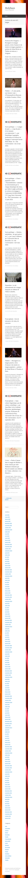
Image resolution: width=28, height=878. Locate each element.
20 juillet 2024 (8, 165)
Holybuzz (10, 8)
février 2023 (7, 590)
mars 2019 (7, 689)
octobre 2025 (8, 527)
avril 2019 (7, 687)
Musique (7, 845)
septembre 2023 (8, 576)
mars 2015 (7, 784)
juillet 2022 (7, 605)
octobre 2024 (8, 548)
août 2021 (7, 628)
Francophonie (15, 341)
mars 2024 (7, 563)
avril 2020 (7, 662)
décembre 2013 (8, 811)
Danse (6, 832)
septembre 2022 (8, 601)
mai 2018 (7, 710)
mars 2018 (7, 715)
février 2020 (7, 666)
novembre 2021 (8, 622)
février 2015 (7, 786)
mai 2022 (7, 609)
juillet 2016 (7, 755)
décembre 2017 (8, 721)
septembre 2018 (8, 702)
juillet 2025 (7, 531)
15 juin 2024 (7, 219)
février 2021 (7, 641)
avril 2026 (7, 515)
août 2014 (7, 799)
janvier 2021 (7, 643)
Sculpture (7, 853)
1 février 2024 (8, 341)
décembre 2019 (8, 670)
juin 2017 (7, 734)
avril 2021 (7, 637)
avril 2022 (7, 611)
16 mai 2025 (7, 71)
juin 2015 (7, 778)
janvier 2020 (7, 668)
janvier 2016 (7, 763)
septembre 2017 (8, 727)
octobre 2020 (8, 649)
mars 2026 (7, 517)
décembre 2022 (8, 595)
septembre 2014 (8, 797)
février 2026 (7, 519)
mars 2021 (7, 639)
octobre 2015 (8, 769)
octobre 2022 (8, 599)
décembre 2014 (8, 790)
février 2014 (7, 807)
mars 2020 (7, 664)
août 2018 (7, 704)
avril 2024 (7, 561)
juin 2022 (7, 607)
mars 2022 (7, 613)
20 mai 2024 (7, 265)
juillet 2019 (7, 681)
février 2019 (7, 691)
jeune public (7, 841)
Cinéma (6, 830)
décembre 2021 (8, 620)
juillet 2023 (7, 580)
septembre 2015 (8, 771)
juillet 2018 (7, 706)
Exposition (15, 311)
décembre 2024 (8, 544)
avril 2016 (7, 757)
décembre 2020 (8, 645)
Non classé (7, 847)
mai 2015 (7, 780)
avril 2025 (7, 536)
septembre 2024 (8, 550)
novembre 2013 (8, 814)
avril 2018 (7, 712)
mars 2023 (7, 588)
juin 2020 (7, 658)
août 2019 (7, 679)
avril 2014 (7, 803)
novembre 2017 (8, 723)
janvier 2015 (7, 788)
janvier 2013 (7, 818)
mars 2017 (7, 740)
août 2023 (7, 578)
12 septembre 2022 (9, 492)
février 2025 (7, 540)
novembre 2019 (8, 672)
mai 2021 (7, 635)
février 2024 (7, 565)
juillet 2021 (7, 630)
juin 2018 (7, 708)
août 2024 (7, 552)
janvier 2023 (7, 592)
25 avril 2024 (7, 311)
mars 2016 (7, 759)
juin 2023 (7, 582)
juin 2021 (7, 632)
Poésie (6, 851)
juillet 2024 (7, 555)
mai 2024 (7, 559)
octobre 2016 (8, 750)
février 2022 (7, 616)
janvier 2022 (7, 618)
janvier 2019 (7, 694)
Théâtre (14, 71)
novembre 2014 (8, 793)
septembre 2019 (8, 677)
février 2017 (7, 742)
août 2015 (7, 774)
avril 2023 (7, 586)
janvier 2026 (7, 521)
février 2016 (7, 761)
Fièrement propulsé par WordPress (12, 868)
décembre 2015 (8, 765)
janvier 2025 (7, 542)
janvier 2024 (7, 567)
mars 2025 (7, 538)
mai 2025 (7, 533)
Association (7, 828)
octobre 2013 (8, 816)
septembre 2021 (8, 626)
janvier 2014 (7, 809)
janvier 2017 (7, 744)
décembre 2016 (8, 746)
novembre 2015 (8, 767)
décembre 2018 (8, 696)
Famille (6, 836)
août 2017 (7, 729)
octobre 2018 (8, 700)
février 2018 (7, 717)
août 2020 (7, 654)
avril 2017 (7, 738)
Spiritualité (7, 858)
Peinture (7, 849)
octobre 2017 (8, 725)
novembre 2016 (8, 748)
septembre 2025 (8, 529)
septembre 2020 (8, 651)
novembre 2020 (8, 647)
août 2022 (7, 603)
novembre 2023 (8, 571)
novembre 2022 (8, 597)
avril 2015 (7, 782)
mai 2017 (7, 736)
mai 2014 (7, 801)
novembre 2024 (8, 546)
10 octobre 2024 (8, 113)
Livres (16, 492)
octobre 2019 (8, 675)
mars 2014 (7, 805)
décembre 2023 (8, 569)
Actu (6, 826)
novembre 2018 (8, 698)
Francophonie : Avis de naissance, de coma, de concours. (12, 321)
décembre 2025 (8, 523)
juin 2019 (7, 683)
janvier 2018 (7, 719)
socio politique (16, 165)
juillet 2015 (7, 776)
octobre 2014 (8, 795)
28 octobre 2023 (8, 440)
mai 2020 (7, 660)
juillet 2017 (7, 731)
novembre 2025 (8, 525)
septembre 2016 (8, 753)
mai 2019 (7, 685)
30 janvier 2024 (8, 387)
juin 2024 (7, 557)
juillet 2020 (7, 656)
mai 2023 (7, 584)
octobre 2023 (8, 573)
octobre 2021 (8, 624)
